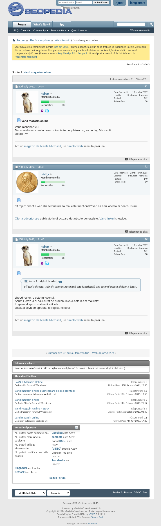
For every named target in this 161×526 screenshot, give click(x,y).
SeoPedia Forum (122, 492)
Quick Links (78, 30)
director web (75, 146)
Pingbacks (21, 468)
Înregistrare (137, 3)
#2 (146, 166)
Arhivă (137, 492)
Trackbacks (58, 460)
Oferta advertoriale (27, 218)
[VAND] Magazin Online (29, 382)
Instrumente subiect (120, 79)
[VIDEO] (56, 448)
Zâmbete (57, 437)
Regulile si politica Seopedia (73, 53)
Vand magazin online (37, 72)
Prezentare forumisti (26, 56)
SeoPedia (92, 523)
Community (39, 30)
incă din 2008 (61, 46)
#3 (146, 238)
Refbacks (20, 472)
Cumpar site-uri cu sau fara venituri (68, 352)
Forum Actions (58, 30)
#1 (146, 86)
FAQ (15, 30)
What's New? (42, 24)
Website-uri (62, 40)
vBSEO (92, 514)
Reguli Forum (57, 478)
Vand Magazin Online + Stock (32, 408)
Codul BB (57, 433)
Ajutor (119, 3)
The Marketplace (40, 40)
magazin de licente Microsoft (42, 146)
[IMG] (62, 441)
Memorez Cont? (70, 8)
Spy (61, 24)
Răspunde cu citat (136, 159)
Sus (145, 492)
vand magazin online (27, 417)
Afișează (140, 79)
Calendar (26, 30)
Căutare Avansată (140, 30)
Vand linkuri (107, 218)
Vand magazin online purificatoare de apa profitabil (45, 390)
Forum (22, 24)
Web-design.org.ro (103, 352)
